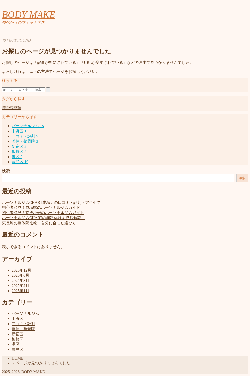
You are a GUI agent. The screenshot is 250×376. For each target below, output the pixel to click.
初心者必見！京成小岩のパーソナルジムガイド (43, 213)
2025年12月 (21, 270)
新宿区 (19, 146)
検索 (6, 171)
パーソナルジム (28, 126)
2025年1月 (20, 291)
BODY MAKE (28, 14)
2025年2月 (20, 286)
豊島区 (20, 162)
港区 (17, 157)
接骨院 (8, 108)
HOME (17, 358)
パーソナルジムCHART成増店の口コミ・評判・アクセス (51, 202)
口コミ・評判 (25, 136)
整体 (17, 108)
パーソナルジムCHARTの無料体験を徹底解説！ (43, 218)
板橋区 (19, 151)
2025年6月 (20, 275)
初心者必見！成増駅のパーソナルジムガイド (41, 207)
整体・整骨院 (25, 141)
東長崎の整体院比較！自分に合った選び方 (39, 223)
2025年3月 (20, 280)
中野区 (19, 131)
